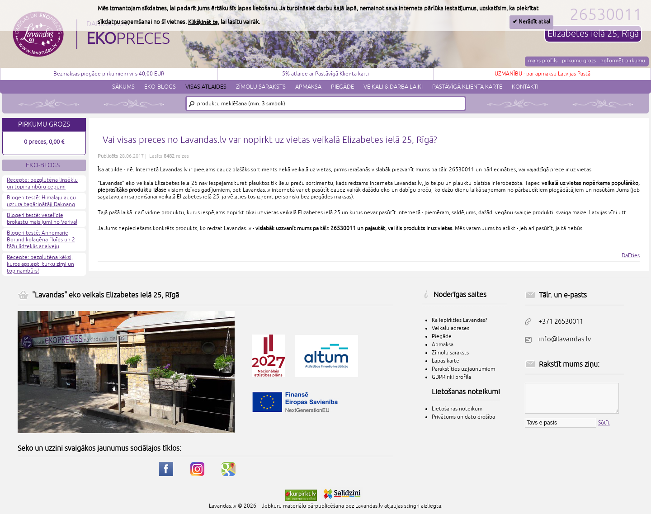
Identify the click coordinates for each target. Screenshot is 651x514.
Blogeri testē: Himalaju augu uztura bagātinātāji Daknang (41, 201)
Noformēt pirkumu (622, 60)
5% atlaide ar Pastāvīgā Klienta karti (325, 74)
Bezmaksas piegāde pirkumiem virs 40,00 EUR (108, 74)
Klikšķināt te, (203, 22)
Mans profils (542, 60)
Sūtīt (604, 423)
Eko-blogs (160, 86)
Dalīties (631, 255)
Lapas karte (445, 361)
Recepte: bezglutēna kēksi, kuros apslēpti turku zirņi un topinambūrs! (40, 264)
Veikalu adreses (450, 328)
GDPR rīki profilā (451, 377)
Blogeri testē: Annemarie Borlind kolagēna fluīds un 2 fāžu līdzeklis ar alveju (41, 240)
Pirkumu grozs (579, 60)
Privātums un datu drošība (463, 417)
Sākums (123, 86)
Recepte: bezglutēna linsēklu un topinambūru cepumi (42, 183)
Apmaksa (308, 86)
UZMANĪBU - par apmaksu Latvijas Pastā (542, 74)
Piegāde (342, 86)
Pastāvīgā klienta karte (467, 86)
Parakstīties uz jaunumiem (463, 369)
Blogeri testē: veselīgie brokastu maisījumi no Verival (42, 219)
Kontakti (525, 86)
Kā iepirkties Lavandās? (459, 320)
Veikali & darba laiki (393, 86)
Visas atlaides (205, 86)
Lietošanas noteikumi (458, 409)
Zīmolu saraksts (261, 86)
